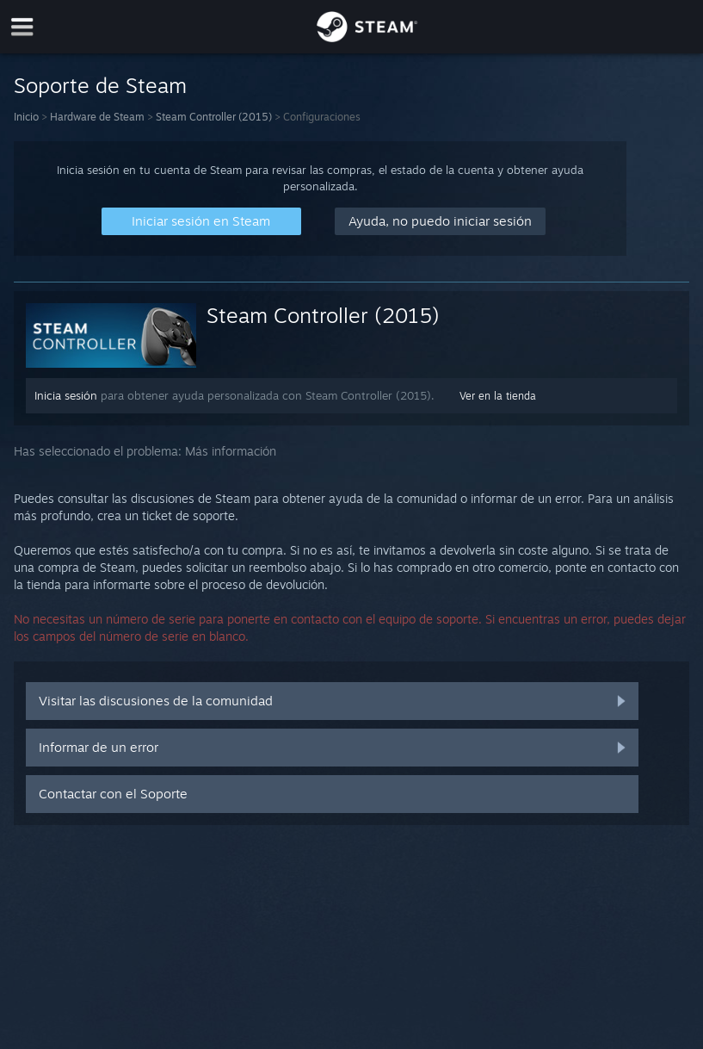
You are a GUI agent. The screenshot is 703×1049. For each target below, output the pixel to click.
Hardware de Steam (97, 116)
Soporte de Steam (100, 85)
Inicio (26, 116)
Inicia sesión (65, 395)
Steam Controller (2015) (214, 116)
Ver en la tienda (497, 395)
